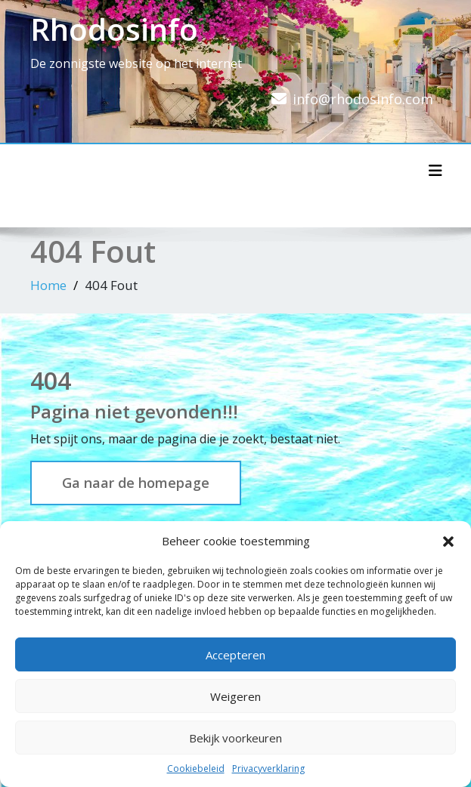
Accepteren (235, 654)
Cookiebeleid (196, 768)
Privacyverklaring (268, 768)
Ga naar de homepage (135, 483)
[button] (448, 540)
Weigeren (235, 696)
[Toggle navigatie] (435, 170)
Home (48, 285)
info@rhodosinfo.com (363, 99)
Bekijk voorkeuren (235, 737)
